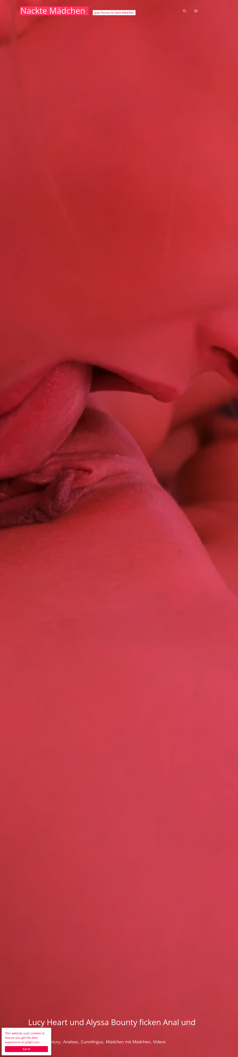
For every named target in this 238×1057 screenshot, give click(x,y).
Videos (159, 1041)
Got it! (26, 1049)
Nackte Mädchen (52, 10)
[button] (184, 10)
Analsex (70, 1041)
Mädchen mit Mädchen (128, 1041)
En (231, 5)
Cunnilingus (92, 1041)
